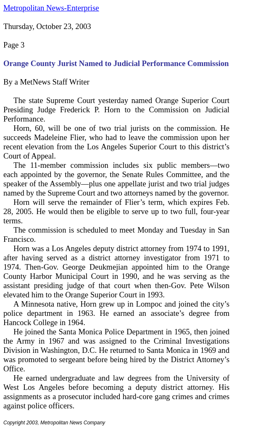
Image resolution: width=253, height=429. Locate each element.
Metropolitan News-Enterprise (51, 7)
